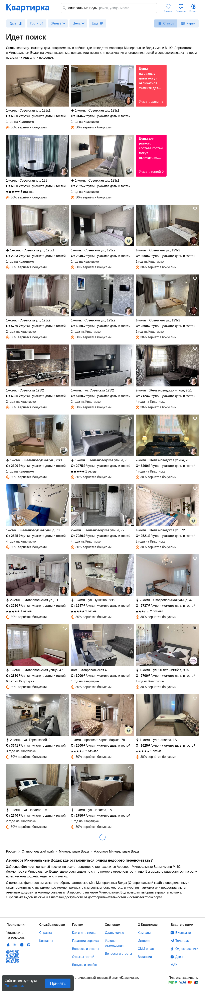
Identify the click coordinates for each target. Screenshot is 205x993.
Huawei (22, 944)
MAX (174, 965)
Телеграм (182, 940)
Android (15, 944)
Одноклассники (186, 948)
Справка (45, 932)
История (144, 940)
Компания (145, 932)
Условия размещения (114, 943)
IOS (8, 944)
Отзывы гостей (83, 956)
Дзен (179, 956)
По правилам (14, 984)
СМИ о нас (146, 948)
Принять (58, 983)
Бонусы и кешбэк (84, 965)
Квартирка (30, 8)
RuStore (28, 944)
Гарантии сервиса (85, 940)
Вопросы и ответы (85, 948)
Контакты (46, 940)
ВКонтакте (183, 932)
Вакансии (145, 956)
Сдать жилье (114, 932)
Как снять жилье (84, 932)
